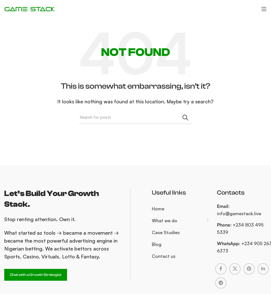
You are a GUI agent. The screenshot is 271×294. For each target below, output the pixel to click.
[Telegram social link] (220, 283)
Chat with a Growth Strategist (35, 275)
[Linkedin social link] (263, 269)
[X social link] (235, 269)
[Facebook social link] (220, 269)
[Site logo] (29, 8)
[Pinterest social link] (249, 269)
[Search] (135, 117)
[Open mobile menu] (264, 9)
